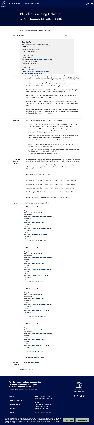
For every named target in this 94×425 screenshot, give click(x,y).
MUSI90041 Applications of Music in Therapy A (38, 217)
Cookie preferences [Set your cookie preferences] (82, 420)
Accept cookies (68, 420)
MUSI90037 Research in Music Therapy (36, 275)
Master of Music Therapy (31, 362)
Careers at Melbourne (15, 400)
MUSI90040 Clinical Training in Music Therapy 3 (38, 304)
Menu (92, 3)
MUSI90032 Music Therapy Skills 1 (34, 222)
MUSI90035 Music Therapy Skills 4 (34, 339)
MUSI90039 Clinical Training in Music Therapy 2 (38, 269)
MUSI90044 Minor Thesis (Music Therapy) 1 (37, 310)
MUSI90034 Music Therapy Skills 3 (34, 299)
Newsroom (12, 408)
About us (11, 396)
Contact (11, 412)
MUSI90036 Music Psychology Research (36, 234)
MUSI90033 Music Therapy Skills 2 (34, 263)
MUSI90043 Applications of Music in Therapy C (38, 334)
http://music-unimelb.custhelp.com (38, 71)
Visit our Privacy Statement (53, 421)
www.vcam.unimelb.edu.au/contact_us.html (38, 59)
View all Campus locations (43, 412)
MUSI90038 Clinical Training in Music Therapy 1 (38, 228)
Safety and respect (15, 404)
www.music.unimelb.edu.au (33, 73)
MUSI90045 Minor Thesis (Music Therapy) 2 (37, 345)
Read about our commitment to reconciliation (23, 390)
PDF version (29, 369)
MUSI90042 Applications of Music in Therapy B (38, 257)
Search (87, 3)
